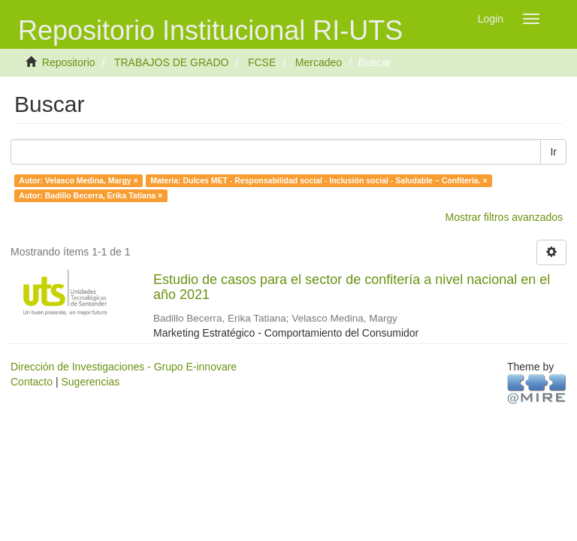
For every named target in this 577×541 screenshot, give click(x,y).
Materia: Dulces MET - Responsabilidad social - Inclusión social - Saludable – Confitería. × (318, 180)
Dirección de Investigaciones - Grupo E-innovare (124, 367)
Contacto (32, 382)
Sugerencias (90, 382)
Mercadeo (318, 62)
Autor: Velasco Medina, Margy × (78, 180)
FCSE (262, 62)
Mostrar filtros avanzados (504, 217)
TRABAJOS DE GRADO (171, 62)
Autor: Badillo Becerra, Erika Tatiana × (90, 195)
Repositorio (68, 62)
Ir (553, 152)
